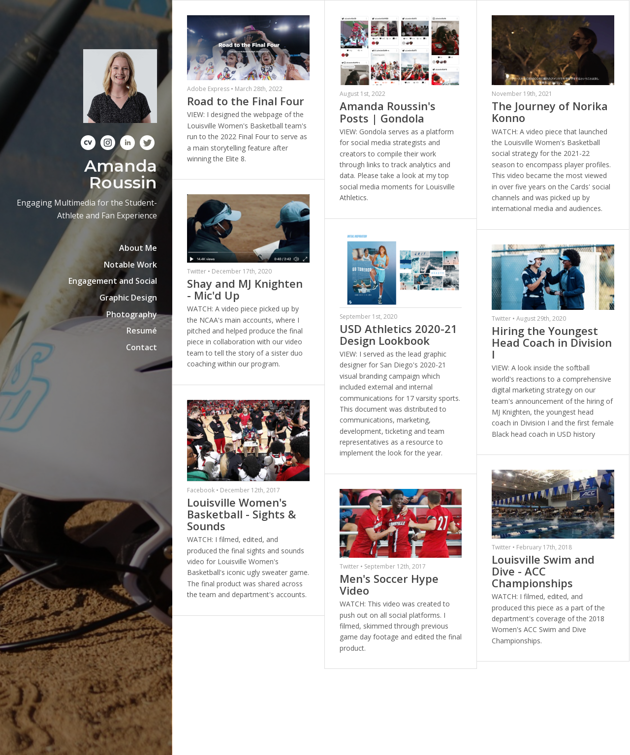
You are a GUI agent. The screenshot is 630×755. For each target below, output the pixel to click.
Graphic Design (128, 297)
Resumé (141, 330)
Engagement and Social (112, 280)
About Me (138, 247)
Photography (131, 314)
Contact (141, 347)
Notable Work (130, 264)
